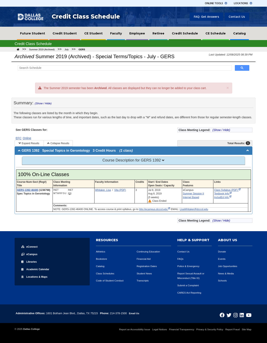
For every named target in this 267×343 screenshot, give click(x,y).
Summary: (33, 102)
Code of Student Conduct (111, 280)
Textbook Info (223, 193)
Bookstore (102, 258)
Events (222, 258)
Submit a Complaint (189, 285)
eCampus (30, 254)
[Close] (227, 88)
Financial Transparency (181, 329)
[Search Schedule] (124, 68)
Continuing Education (149, 251)
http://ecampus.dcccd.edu (154, 209)
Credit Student (65, 33)
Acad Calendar (37, 269)
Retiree (158, 33)
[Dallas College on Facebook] (228, 314)
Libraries (30, 261)
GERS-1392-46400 (27, 190)
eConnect (30, 246)
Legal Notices (159, 329)
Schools (223, 280)
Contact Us (237, 17)
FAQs (180, 258)
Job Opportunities (228, 266)
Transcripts (143, 280)
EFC (18, 138)
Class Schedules (106, 273)
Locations (36, 276)
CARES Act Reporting (190, 292)
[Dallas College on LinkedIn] (244, 314)
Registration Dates (148, 266)
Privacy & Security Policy (209, 329)
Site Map (246, 329)
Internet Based (191, 197)
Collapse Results (58, 143)
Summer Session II (193, 193)
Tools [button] (216, 3)
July (66, 49)
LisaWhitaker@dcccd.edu (194, 209)
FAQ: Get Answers (206, 17)
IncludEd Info (222, 197)
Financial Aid (144, 258)
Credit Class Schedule (86, 16)
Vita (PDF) (120, 190)
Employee (137, 33)
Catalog (239, 33)
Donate (222, 251)
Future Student (32, 33)
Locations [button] (243, 3)
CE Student (93, 33)
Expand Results (29, 143)
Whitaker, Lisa (103, 190)
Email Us (134, 313)
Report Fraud (232, 329)
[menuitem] (32, 33)
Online (27, 138)
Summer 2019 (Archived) (42, 49)
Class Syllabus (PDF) (227, 190)
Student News (145, 273)
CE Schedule (215, 33)
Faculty (116, 33)
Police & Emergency (189, 266)
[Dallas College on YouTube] (249, 314)
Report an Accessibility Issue (134, 329)
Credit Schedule (185, 33)
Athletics (101, 251)
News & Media (227, 273)
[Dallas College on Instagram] (239, 314)
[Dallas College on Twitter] (234, 314)
